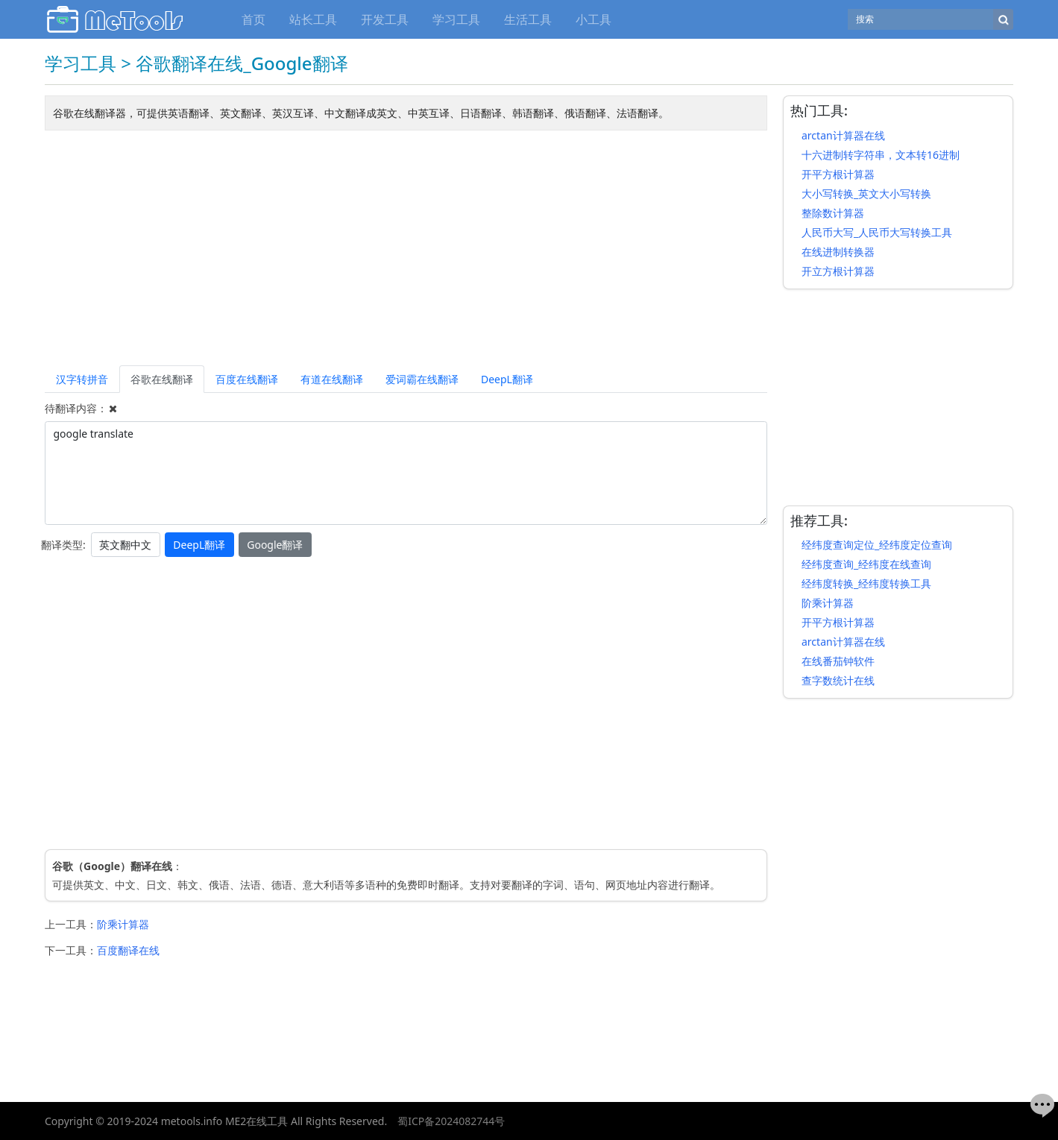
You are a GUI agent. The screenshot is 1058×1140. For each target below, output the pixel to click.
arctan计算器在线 (843, 135)
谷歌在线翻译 (161, 379)
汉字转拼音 (82, 379)
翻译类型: (63, 545)
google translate (406, 473)
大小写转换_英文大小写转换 (866, 193)
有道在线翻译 (331, 379)
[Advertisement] (406, 250)
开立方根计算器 (838, 271)
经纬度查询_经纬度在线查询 (866, 564)
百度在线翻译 (246, 379)
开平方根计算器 (838, 174)
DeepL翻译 (507, 379)
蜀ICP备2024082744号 (451, 1121)
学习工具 (456, 19)
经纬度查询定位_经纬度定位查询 (877, 545)
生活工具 (528, 19)
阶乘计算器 (123, 924)
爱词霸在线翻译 (422, 379)
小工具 (593, 19)
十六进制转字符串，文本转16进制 (881, 155)
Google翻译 (275, 545)
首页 (253, 19)
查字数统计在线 (838, 680)
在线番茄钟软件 (838, 661)
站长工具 (313, 19)
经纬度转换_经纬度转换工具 (866, 583)
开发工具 (385, 19)
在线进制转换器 (838, 252)
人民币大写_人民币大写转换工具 (877, 232)
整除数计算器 (833, 213)
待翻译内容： (76, 408)
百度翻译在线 (128, 950)
